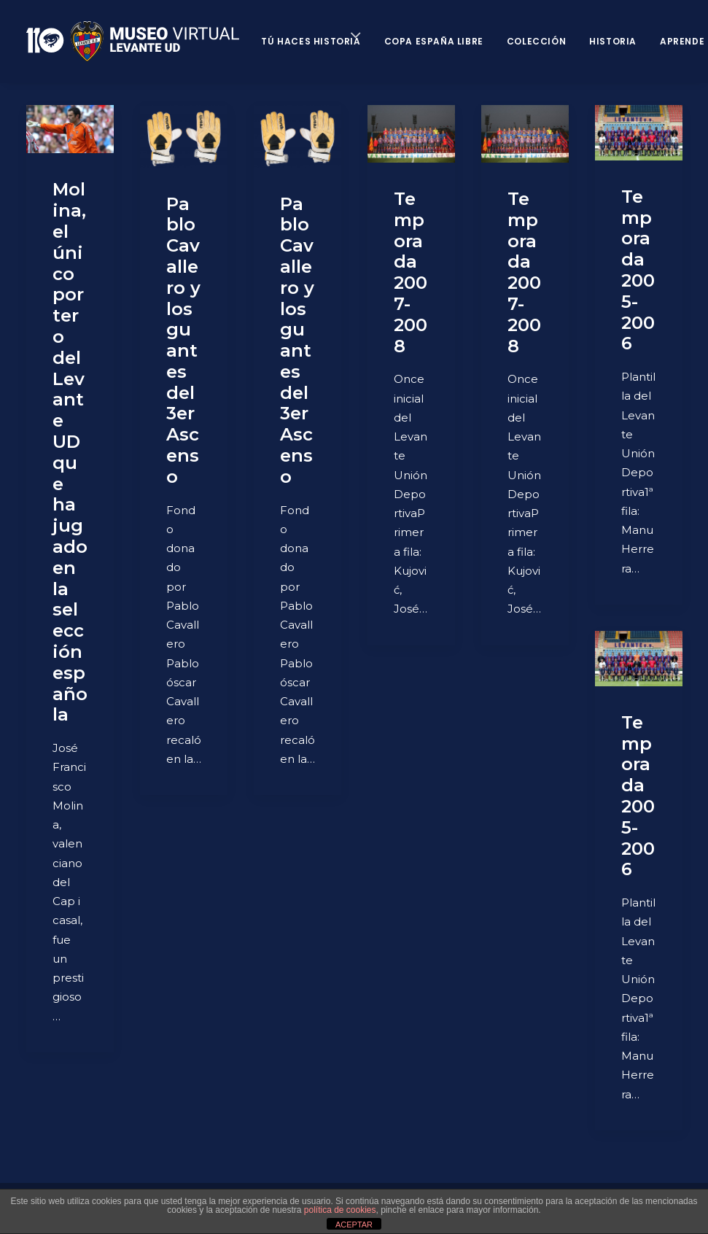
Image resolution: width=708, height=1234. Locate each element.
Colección (536, 41)
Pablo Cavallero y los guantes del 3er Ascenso (183, 340)
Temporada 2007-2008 (410, 272)
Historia (613, 41)
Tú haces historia (310, 41)
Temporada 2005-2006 (638, 270)
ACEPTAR (354, 1224)
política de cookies (340, 1210)
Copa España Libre (433, 41)
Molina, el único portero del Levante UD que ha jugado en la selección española (69, 452)
